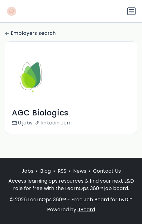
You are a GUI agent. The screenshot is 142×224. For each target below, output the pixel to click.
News (79, 171)
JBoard (86, 209)
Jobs (27, 171)
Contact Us (107, 171)
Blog (45, 171)
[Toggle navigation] (131, 11)
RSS (62, 171)
